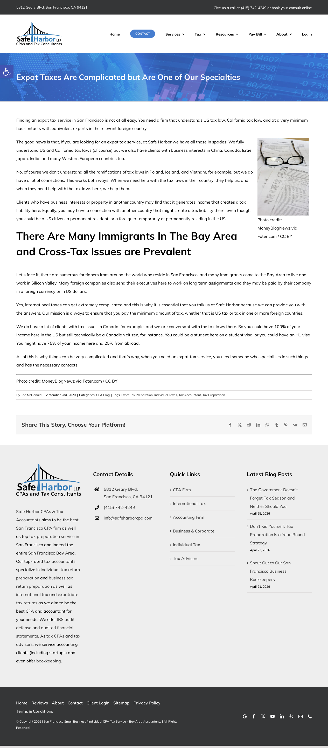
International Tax (189, 503)
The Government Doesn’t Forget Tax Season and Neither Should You (274, 498)
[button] (6, 71)
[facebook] (254, 716)
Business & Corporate (193, 531)
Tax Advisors (185, 558)
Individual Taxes (165, 395)
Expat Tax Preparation (137, 395)
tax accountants (59, 561)
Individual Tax (186, 544)
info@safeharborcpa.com (128, 518)
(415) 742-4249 (253, 7)
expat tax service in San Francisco (71, 120)
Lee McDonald (31, 395)
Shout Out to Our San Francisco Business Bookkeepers (270, 571)
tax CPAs (55, 636)
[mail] (300, 716)
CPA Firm (182, 489)
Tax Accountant (190, 395)
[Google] (245, 716)
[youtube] (272, 716)
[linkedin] (282, 716)
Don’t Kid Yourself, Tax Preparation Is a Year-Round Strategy (277, 534)
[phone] (310, 716)
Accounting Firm (188, 517)
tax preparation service (52, 536)
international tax (32, 594)
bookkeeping (48, 660)
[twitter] (263, 716)
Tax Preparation (214, 395)
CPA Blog (103, 395)
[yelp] (291, 716)
